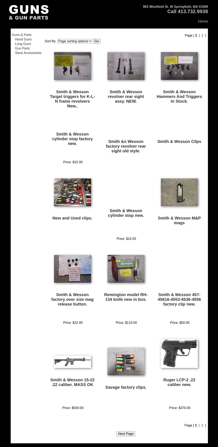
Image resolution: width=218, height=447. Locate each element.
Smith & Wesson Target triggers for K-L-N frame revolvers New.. (72, 99)
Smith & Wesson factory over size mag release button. (72, 299)
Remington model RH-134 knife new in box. (126, 297)
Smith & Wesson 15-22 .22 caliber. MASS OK (72, 382)
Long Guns (23, 44)
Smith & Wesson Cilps (179, 141)
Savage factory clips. (125, 387)
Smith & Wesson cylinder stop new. (126, 213)
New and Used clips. (72, 218)
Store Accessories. (28, 53)
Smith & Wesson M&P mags (179, 220)
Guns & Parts (21, 35)
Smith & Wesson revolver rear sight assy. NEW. (126, 96)
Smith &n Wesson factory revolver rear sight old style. (126, 146)
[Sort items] (74, 41)
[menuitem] (27, 35)
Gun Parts (22, 48)
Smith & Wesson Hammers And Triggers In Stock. (179, 96)
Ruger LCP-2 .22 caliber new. (179, 382)
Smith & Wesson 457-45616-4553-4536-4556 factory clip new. (179, 299)
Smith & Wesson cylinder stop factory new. (72, 139)
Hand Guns (23, 39)
